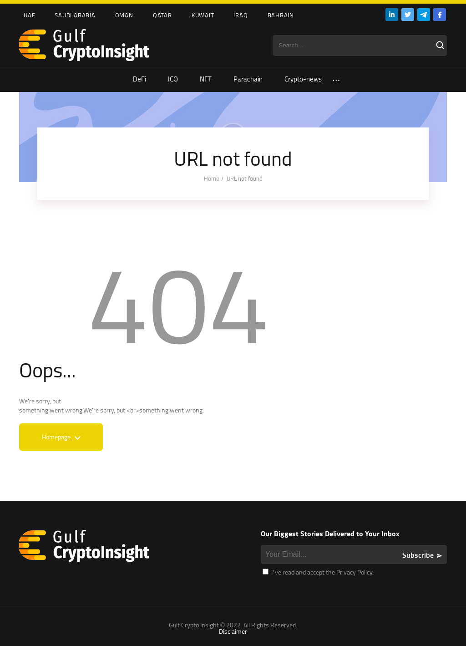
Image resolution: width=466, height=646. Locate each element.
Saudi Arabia (75, 15)
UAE (29, 15)
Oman (124, 15)
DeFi (139, 79)
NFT (206, 79)
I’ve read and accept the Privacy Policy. (318, 572)
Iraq (240, 15)
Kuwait (203, 15)
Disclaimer (233, 631)
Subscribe (418, 554)
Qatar (162, 15)
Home (211, 178)
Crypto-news (303, 79)
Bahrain (281, 15)
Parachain (248, 79)
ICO (173, 79)
